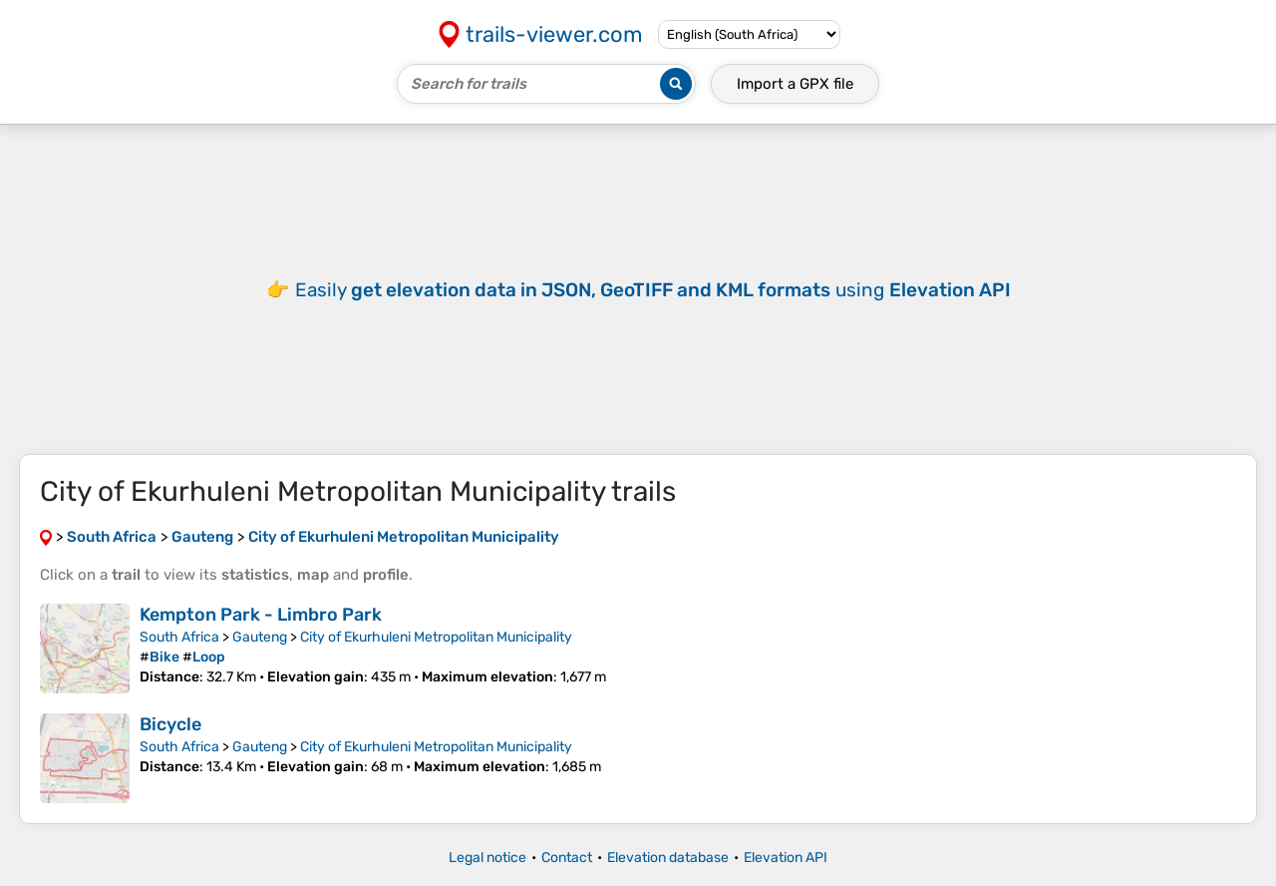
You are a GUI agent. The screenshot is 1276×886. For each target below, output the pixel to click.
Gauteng (259, 637)
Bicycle (170, 724)
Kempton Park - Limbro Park (261, 615)
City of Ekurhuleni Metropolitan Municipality (436, 637)
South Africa (179, 637)
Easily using (653, 289)
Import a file (795, 84)
